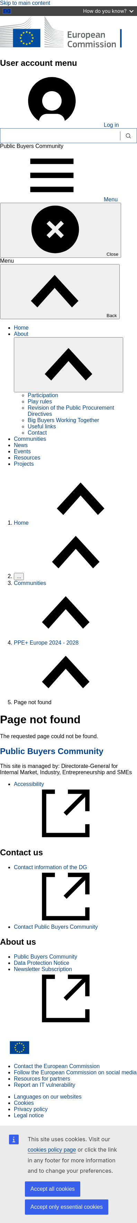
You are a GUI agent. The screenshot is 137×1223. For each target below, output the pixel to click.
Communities (30, 439)
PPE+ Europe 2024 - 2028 (46, 643)
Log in (59, 125)
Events (22, 451)
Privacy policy (31, 1109)
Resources (27, 458)
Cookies (24, 1103)
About (21, 334)
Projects (24, 464)
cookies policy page (52, 1150)
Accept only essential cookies (66, 1207)
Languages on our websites (48, 1097)
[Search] (60, 135)
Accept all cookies (52, 1189)
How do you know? (108, 11)
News (21, 445)
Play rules (40, 401)
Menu (59, 199)
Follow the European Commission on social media (75, 1072)
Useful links (42, 426)
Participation (43, 395)
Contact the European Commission (57, 1066)
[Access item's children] (68, 364)
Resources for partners (42, 1079)
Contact (37, 433)
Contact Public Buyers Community (56, 927)
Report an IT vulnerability (44, 1085)
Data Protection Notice (41, 963)
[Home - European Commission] (68, 48)
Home (21, 328)
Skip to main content (25, 3)
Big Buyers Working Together (63, 420)
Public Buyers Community (51, 751)
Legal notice (29, 1115)
